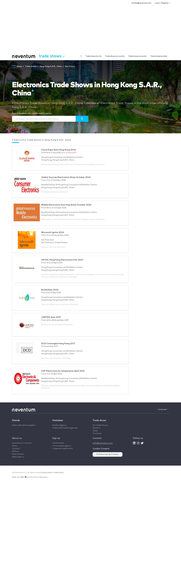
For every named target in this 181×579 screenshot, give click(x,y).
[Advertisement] (90, 31)
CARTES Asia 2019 (51, 317)
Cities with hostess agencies (64, 428)
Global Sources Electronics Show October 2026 (66, 177)
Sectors (96, 428)
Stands (16, 420)
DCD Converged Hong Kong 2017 (58, 343)
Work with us (18, 457)
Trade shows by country (115, 56)
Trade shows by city (94, 56)
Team (14, 446)
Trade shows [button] (51, 56)
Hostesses (57, 420)
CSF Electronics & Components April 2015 (62, 371)
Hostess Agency (59, 425)
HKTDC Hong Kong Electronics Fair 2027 (62, 260)
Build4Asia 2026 (49, 290)
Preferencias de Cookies (107, 454)
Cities (95, 431)
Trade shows (99, 420)
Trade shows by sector (137, 56)
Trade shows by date (158, 56)
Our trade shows (100, 425)
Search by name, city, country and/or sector (31, 113)
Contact (16, 448)
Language (163, 409)
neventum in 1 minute (21, 443)
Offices (15, 451)
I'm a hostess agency (61, 446)
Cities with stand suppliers (23, 425)
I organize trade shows (62, 448)
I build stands (58, 443)
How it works (18, 454)
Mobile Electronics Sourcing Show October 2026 (66, 205)
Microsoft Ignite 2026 (52, 232)
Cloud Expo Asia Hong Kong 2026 (58, 150)
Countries (97, 433)
